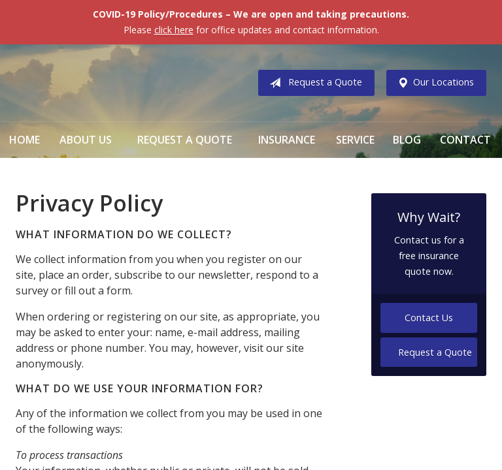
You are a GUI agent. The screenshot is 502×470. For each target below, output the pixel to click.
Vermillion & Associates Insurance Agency (123, 83)
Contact (465, 140)
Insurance (286, 140)
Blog (407, 140)
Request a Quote (313, 83)
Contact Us (429, 317)
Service (355, 140)
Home (24, 140)
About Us (85, 140)
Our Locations (433, 83)
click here (173, 30)
